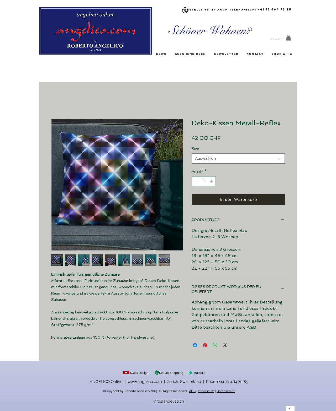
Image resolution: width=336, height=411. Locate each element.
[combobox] (238, 158)
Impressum (206, 391)
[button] (288, 38)
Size (195, 149)
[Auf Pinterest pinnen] (205, 345)
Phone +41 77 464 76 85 (227, 381)
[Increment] (211, 181)
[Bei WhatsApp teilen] (215, 345)
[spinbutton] (203, 181)
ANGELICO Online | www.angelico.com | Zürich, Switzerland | (148, 381)
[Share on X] (225, 345)
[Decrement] (195, 181)
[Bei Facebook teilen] (195, 345)
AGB (251, 327)
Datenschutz (226, 391)
